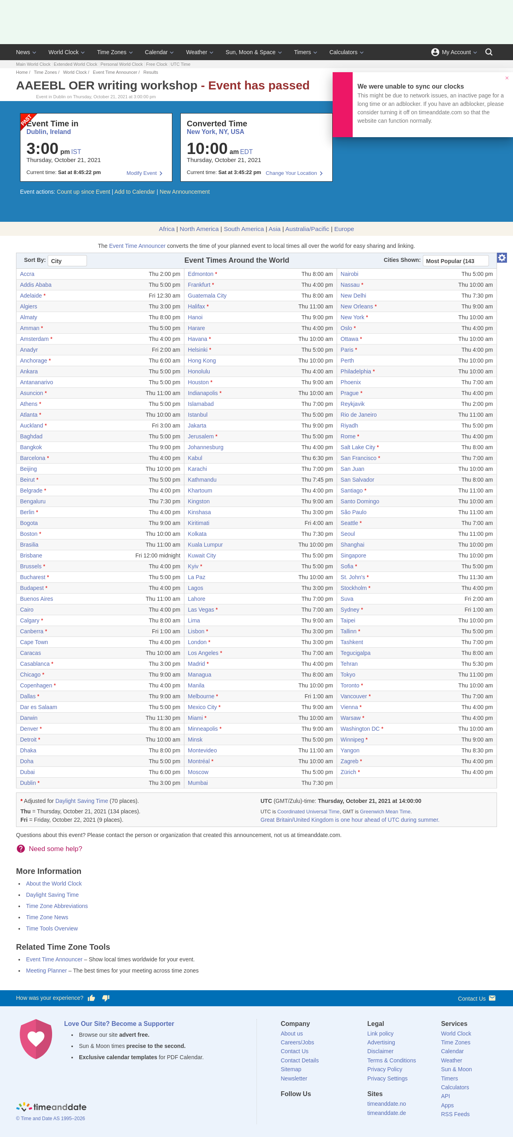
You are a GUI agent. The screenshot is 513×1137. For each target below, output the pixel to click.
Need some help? (55, 849)
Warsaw (351, 718)
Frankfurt (199, 285)
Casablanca (35, 664)
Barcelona (32, 458)
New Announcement (185, 191)
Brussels (31, 566)
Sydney (350, 609)
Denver (29, 729)
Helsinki (198, 350)
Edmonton (201, 274)
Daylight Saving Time (81, 801)
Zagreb (349, 761)
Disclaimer (381, 1051)
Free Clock (156, 64)
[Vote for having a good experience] (91, 998)
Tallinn (349, 631)
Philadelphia (356, 371)
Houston (198, 382)
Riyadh (349, 425)
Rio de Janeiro (359, 414)
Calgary (29, 620)
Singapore (353, 555)
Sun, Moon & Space (251, 52)
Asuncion (31, 393)
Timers (302, 52)
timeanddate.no (387, 1104)
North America (199, 228)
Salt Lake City (358, 447)
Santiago (352, 490)
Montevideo (202, 750)
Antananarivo (36, 382)
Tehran (349, 664)
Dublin (28, 783)
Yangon (350, 750)
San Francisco (358, 458)
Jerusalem (201, 436)
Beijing (28, 469)
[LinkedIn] (314, 1108)
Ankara (29, 371)
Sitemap (291, 1069)
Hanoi (195, 317)
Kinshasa (199, 512)
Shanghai (352, 544)
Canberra (31, 631)
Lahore (197, 599)
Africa (166, 228)
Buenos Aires (36, 599)
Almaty (28, 317)
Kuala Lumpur (205, 544)
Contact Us (477, 998)
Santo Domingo (360, 501)
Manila (196, 685)
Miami (195, 718)
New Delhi (353, 295)
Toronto (350, 685)
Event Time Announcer (115, 72)
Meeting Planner (46, 970)
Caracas (30, 653)
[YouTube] (341, 1108)
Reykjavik (353, 404)
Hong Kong (202, 360)
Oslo (346, 328)
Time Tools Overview (52, 928)
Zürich (348, 772)
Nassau (350, 285)
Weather (196, 52)
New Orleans (357, 306)
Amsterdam (34, 339)
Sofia (347, 566)
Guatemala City (207, 295)
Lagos (195, 588)
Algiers (28, 306)
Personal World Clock (122, 64)
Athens (29, 404)
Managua (199, 674)
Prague (350, 393)
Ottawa (349, 339)
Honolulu (199, 371)
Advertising (381, 1042)
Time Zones (111, 52)
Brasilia (29, 544)
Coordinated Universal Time (308, 812)
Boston (29, 534)
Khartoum (200, 490)
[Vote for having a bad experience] (105, 998)
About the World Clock (54, 883)
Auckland (31, 425)
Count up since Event (83, 191)
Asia (275, 228)
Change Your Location (291, 173)
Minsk (195, 739)
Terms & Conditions (392, 1060)
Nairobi (349, 274)
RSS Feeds (455, 1114)
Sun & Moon (456, 1069)
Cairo (26, 609)
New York (352, 317)
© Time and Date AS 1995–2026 (50, 1118)
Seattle (349, 523)
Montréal (199, 761)
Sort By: (35, 260)
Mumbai (198, 783)
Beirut (27, 479)
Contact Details (300, 1060)
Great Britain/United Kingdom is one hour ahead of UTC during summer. (350, 820)
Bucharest (32, 577)
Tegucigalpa (356, 653)
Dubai (27, 772)
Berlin (27, 512)
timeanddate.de (387, 1113)
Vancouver (354, 696)
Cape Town (34, 642)
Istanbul (198, 414)
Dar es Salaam (38, 707)
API (445, 1096)
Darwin (29, 718)
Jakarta (197, 425)
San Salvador (357, 479)
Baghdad (31, 436)
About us (292, 1033)
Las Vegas (201, 609)
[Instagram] (327, 1108)
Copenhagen (36, 685)
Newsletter (294, 1078)
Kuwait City (202, 555)
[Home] (51, 1108)
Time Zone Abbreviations (57, 906)
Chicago (30, 674)
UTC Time (181, 64)
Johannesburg (206, 447)
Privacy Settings (388, 1078)
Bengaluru (33, 501)
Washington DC (360, 729)
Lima (194, 620)
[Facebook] (287, 1108)
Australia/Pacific (307, 228)
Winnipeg (352, 739)
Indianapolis (203, 393)
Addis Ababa (36, 285)
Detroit (28, 739)
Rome (348, 436)
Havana (197, 339)
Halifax (196, 306)
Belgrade (31, 490)
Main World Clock (33, 64)
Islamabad (201, 404)
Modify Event (142, 173)
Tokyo (348, 674)
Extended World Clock (75, 64)
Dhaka (28, 750)
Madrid (196, 664)
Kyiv (193, 566)
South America (244, 228)
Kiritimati (199, 523)
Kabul (195, 458)
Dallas (28, 696)
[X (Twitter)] (300, 1108)
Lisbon (196, 631)
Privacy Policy (385, 1069)
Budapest (32, 588)
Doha (26, 761)
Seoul (348, 534)
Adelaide (31, 295)
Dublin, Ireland (48, 131)
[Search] (489, 52)
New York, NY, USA (215, 131)
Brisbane (31, 555)
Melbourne (201, 696)
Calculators (343, 52)
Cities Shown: (402, 260)
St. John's (353, 577)
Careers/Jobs (297, 1042)
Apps (447, 1105)
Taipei (348, 620)
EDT (246, 151)
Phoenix (351, 382)
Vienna (349, 707)
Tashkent (352, 642)
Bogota (29, 523)
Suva (347, 599)
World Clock (63, 52)
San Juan (352, 469)
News (23, 52)
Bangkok (31, 447)
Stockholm (354, 588)
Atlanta (29, 414)
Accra (27, 274)
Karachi (197, 469)
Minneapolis (203, 729)
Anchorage (33, 360)
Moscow (198, 772)
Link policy (381, 1033)
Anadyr (29, 350)
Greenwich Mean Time (385, 812)
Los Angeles (203, 653)
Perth (347, 360)
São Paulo (354, 512)
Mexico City (202, 707)
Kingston (199, 501)
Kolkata (197, 534)
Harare (196, 328)
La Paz (197, 577)
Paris (347, 350)
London (197, 642)
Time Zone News (47, 917)
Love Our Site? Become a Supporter (119, 1023)
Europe (344, 228)
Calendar (156, 52)
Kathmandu (202, 479)
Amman (29, 328)
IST (76, 151)
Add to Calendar (135, 191)
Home (22, 72)
